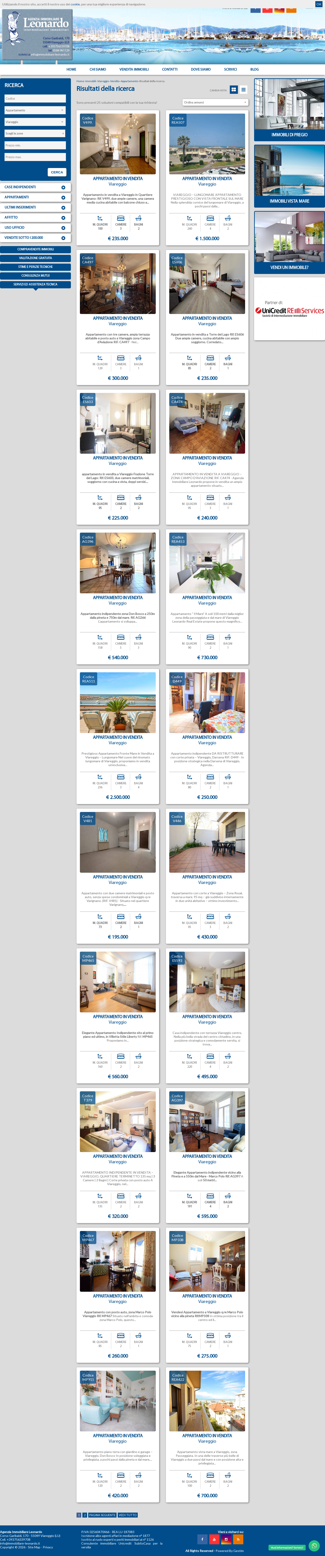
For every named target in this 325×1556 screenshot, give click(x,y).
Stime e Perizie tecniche (35, 267)
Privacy (48, 1547)
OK (318, 4)
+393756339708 (58, 46)
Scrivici (230, 70)
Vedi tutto (128, 1515)
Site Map (34, 1547)
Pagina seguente (102, 1515)
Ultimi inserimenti (35, 207)
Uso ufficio (35, 228)
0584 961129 (61, 50)
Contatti (169, 70)
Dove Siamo (201, 70)
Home (71, 70)
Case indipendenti (35, 187)
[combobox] (35, 110)
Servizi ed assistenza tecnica (35, 285)
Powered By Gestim (230, 1551)
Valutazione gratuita (35, 258)
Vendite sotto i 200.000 (35, 238)
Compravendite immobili (35, 249)
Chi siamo (98, 70)
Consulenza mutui (35, 276)
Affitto (35, 218)
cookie (75, 4)
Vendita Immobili (134, 70)
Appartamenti (35, 197)
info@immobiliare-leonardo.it (50, 54)
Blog (254, 70)
